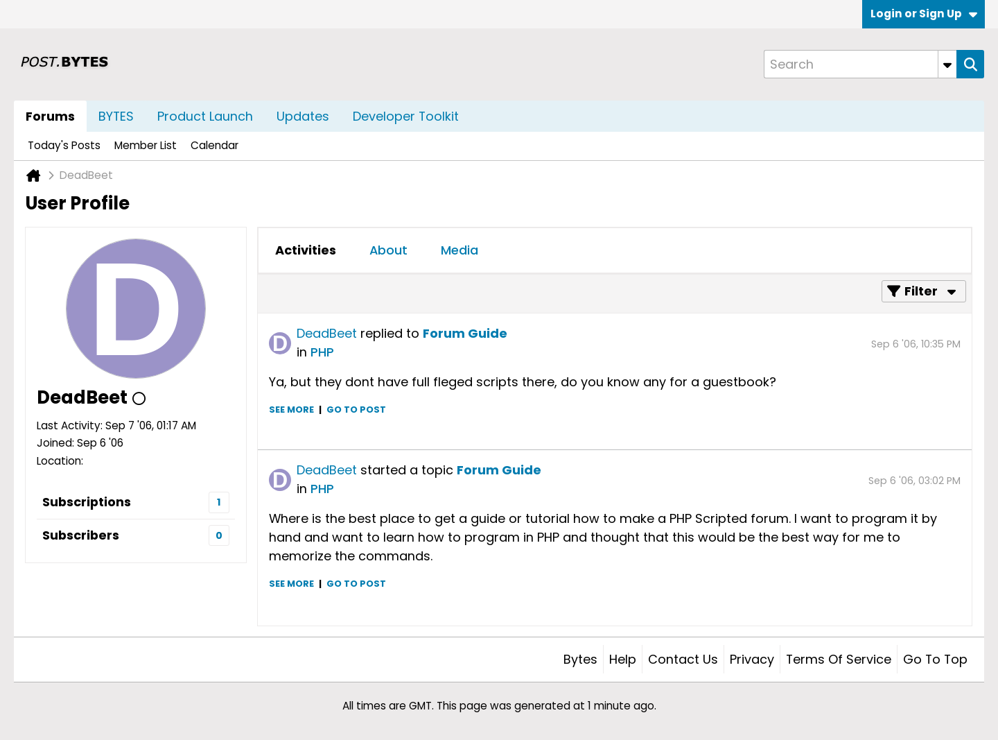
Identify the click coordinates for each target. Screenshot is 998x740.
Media (459, 250)
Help (622, 659)
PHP (322, 352)
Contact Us (683, 659)
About (388, 250)
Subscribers (80, 535)
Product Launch (205, 116)
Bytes (580, 659)
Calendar (214, 145)
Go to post (356, 409)
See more (291, 409)
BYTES (116, 116)
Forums (50, 116)
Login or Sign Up (923, 13)
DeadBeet (327, 333)
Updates (303, 116)
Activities (305, 250)
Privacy (752, 659)
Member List (145, 145)
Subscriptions (86, 501)
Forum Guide (465, 333)
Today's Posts (64, 145)
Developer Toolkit (406, 116)
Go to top (935, 659)
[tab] (306, 250)
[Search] (860, 64)
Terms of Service (838, 659)
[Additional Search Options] (947, 64)
